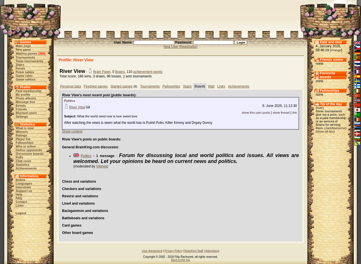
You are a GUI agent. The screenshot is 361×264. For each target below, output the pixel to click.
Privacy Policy (173, 250)
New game (23, 49)
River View (77, 107)
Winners (22, 131)
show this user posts (256, 112)
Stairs (20, 64)
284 (41, 53)
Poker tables (25, 72)
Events (21, 105)
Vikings (101, 166)
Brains (20, 180)
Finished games (96, 86)
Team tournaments (29, 61)
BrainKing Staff (193, 250)
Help (19, 194)
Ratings (21, 135)
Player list (23, 139)
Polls (19, 157)
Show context (72, 131)
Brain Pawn (101, 72)
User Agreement (152, 250)
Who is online (26, 146)
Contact (21, 201)
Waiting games (27, 53)
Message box (25, 102)
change (336, 50)
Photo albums (26, 98)
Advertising (212, 250)
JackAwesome (335, 128)
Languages (24, 183)
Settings (22, 116)
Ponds (20, 68)
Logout (21, 213)
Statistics (23, 164)
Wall (211, 86)
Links (20, 205)
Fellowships (25, 142)
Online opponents (29, 150)
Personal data (70, 86)
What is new (25, 128)
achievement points (147, 72)
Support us (24, 191)
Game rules (24, 75)
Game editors (26, 79)
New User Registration (180, 47)
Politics (69, 100)
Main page (23, 46)
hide (320, 107)
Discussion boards (29, 153)
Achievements (26, 168)
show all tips (325, 131)
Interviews (23, 187)
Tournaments (25, 57)
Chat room (23, 161)
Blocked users (26, 113)
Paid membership (29, 91)
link (294, 112)
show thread (281, 112)
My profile (23, 94)
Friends (21, 109)
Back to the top (180, 259)
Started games (122, 86)
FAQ (19, 198)
